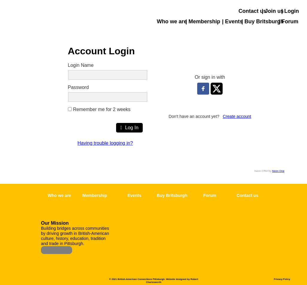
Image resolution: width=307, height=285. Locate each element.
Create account (237, 116)
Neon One (278, 171)
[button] (302, 45)
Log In (129, 127)
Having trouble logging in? (105, 143)
